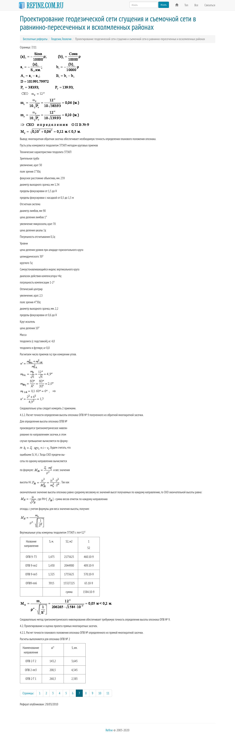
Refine (109, 730)
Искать (164, 4)
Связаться (209, 5)
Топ (186, 5)
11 (107, 693)
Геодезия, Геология (61, 39)
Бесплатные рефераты (35, 39)
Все (196, 5)
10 (99, 693)
